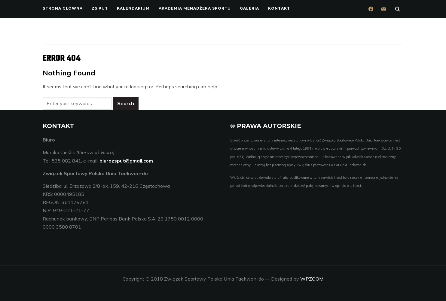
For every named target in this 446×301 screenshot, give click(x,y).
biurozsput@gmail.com (126, 160)
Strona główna (63, 8)
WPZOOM (311, 279)
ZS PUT (100, 8)
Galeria (249, 8)
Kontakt (279, 8)
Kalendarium (133, 8)
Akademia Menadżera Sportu (195, 8)
